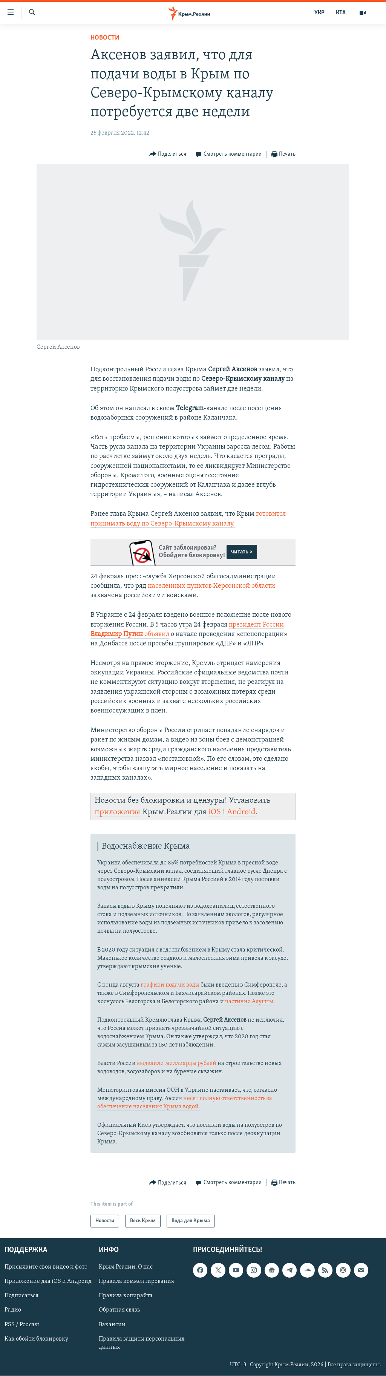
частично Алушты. (250, 1002)
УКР (319, 13)
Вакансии (112, 1325)
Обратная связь (119, 1310)
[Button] (168, 154)
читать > (242, 552)
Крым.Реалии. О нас (126, 1267)
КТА (341, 13)
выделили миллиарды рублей (176, 1063)
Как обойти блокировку (36, 1339)
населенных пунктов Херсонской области (211, 586)
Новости (104, 37)
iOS (214, 812)
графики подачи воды (170, 985)
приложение (118, 812)
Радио (13, 1310)
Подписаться (21, 1296)
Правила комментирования (136, 1282)
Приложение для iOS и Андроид (48, 1282)
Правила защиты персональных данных (141, 1343)
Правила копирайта (126, 1296)
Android (241, 812)
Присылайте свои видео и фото (46, 1267)
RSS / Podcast (22, 1325)
